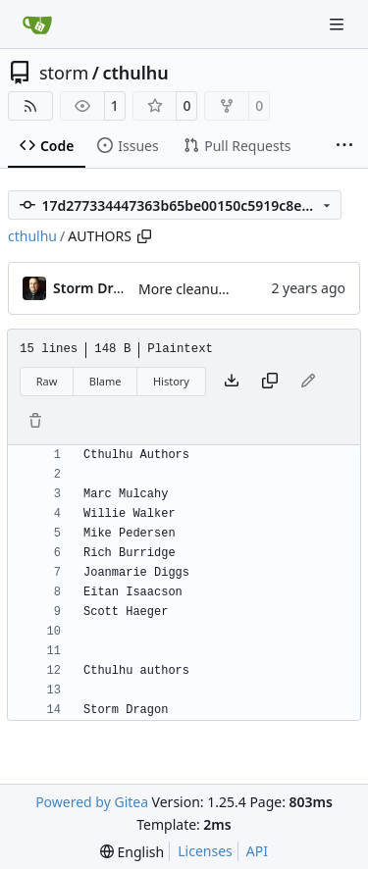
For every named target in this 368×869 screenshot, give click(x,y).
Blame (105, 381)
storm (63, 72)
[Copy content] (270, 381)
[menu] (132, 852)
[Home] (37, 24)
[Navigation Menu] (338, 24)
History (171, 381)
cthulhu (135, 72)
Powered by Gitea (91, 801)
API (257, 851)
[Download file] (231, 381)
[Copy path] (144, 236)
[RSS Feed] (30, 106)
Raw (47, 381)
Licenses (205, 851)
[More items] (344, 146)
